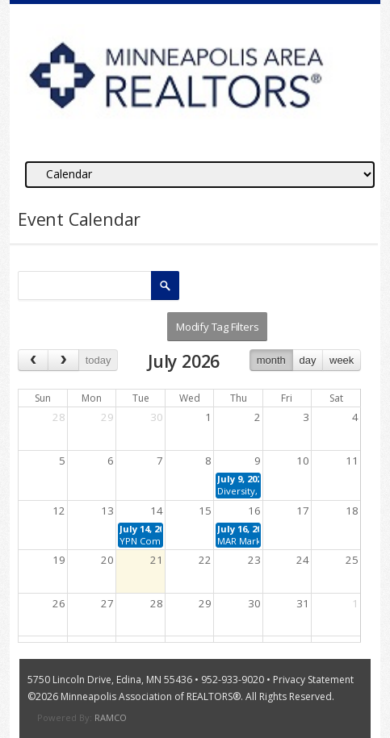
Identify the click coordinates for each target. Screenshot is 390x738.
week (341, 360)
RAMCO (110, 717)
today (98, 360)
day (307, 360)
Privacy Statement (313, 679)
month (271, 360)
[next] (63, 360)
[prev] (33, 360)
